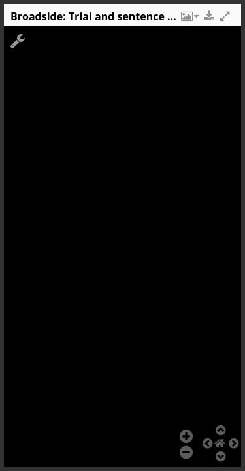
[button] (189, 19)
